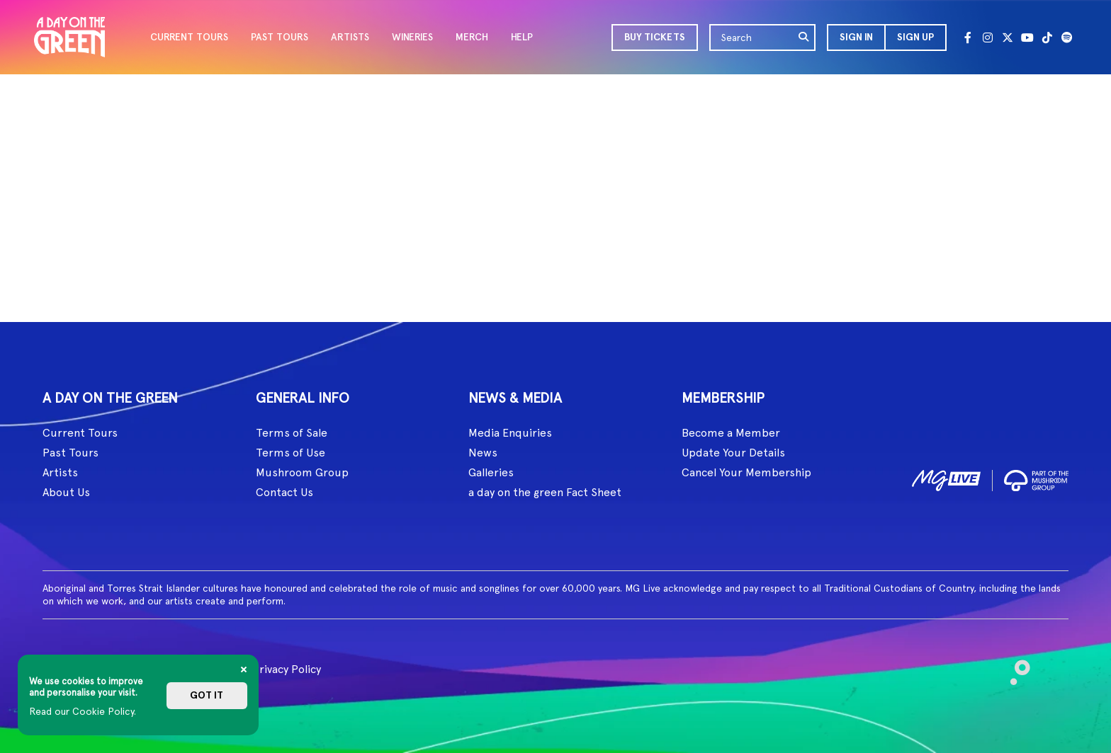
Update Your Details (733, 452)
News (482, 452)
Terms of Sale (291, 432)
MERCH (472, 37)
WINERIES (412, 37)
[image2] (1036, 478)
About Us (66, 492)
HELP (522, 37)
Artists (60, 472)
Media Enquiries (510, 432)
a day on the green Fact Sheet (544, 492)
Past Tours (70, 452)
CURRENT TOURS (189, 37)
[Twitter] (1007, 37)
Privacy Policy (286, 669)
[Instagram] (988, 37)
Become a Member (731, 432)
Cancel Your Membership (746, 472)
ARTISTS (350, 37)
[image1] (946, 478)
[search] (804, 37)
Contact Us (284, 492)
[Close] (243, 669)
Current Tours (80, 432)
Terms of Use (290, 452)
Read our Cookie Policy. (82, 711)
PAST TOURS (279, 37)
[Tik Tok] (1047, 37)
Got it (206, 695)
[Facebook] (968, 37)
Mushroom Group (302, 472)
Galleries (491, 472)
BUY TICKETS (654, 37)
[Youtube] (1027, 37)
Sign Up (915, 37)
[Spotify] (1067, 37)
